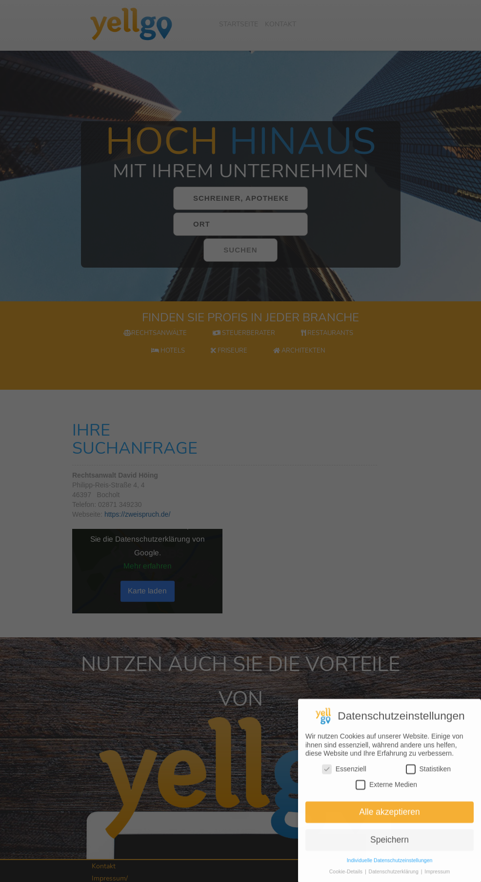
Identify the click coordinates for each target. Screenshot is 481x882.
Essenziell (344, 775)
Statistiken (428, 775)
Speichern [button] (389, 846)
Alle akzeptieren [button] (389, 818)
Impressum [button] (437, 878)
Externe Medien (386, 790)
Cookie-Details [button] (346, 878)
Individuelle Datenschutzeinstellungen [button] (390, 866)
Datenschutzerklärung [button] (394, 878)
